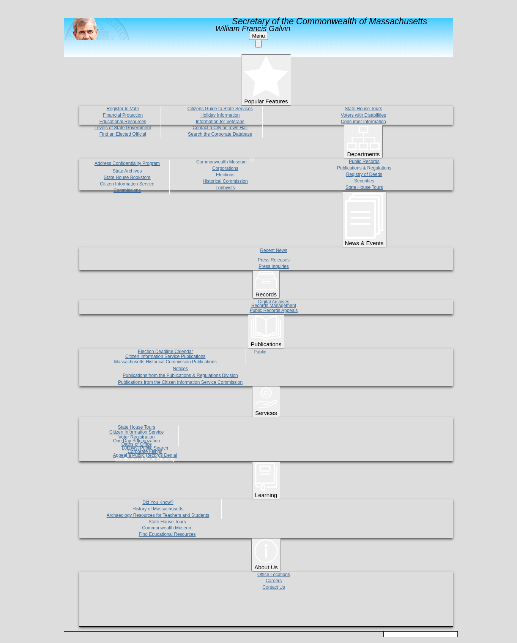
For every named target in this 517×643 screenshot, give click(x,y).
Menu (258, 36)
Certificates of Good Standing (145, 459)
